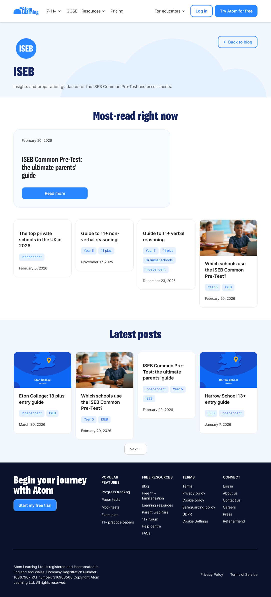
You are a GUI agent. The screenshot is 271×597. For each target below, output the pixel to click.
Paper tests (111, 499)
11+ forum (150, 519)
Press (227, 514)
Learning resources (157, 505)
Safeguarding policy (198, 507)
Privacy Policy (211, 574)
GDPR (187, 514)
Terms (187, 486)
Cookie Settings (195, 521)
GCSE (72, 11)
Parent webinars (155, 512)
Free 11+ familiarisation (153, 495)
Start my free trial (35, 505)
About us (230, 493)
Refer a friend (234, 521)
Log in (228, 486)
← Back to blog (237, 42)
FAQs (146, 533)
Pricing (117, 11)
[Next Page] (135, 449)
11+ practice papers (118, 522)
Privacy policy (193, 493)
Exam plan (110, 514)
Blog (145, 486)
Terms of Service (243, 574)
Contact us (231, 500)
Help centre (151, 526)
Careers (229, 507)
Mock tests (110, 507)
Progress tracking (116, 492)
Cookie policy (193, 500)
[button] (55, 11)
